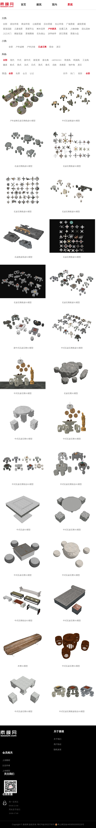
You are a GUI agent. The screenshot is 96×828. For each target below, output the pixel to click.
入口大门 (7, 33)
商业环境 (25, 24)
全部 (5, 24)
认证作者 (6, 765)
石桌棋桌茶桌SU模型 (24, 257)
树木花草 (41, 29)
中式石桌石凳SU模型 (23, 393)
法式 (26, 65)
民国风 (76, 60)
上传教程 (6, 760)
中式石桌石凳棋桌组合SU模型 (72, 711)
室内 (54, 4)
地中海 (72, 65)
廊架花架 (18, 33)
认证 (32, 73)
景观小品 (74, 33)
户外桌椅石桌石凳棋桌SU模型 (23, 121)
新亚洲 (36, 60)
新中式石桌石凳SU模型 (24, 348)
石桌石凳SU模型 (71, 393)
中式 (19, 60)
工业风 (86, 60)
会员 (25, 73)
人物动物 (74, 29)
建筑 (39, 4)
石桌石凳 (42, 47)
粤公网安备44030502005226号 (71, 824)
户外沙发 (31, 47)
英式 (40, 65)
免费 (18, 73)
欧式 (12, 65)
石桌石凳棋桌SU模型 (24, 166)
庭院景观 (81, 24)
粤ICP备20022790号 (46, 824)
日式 (33, 65)
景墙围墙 (29, 33)
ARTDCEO (56, 60)
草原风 (67, 60)
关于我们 (57, 739)
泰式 (47, 65)
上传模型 (6, 771)
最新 (80, 73)
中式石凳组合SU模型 (24, 620)
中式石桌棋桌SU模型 (71, 121)
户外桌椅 (20, 47)
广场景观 (70, 24)
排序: (65, 73)
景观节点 (29, 29)
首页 (23, 4)
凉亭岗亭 (52, 33)
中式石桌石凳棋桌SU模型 (72, 348)
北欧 (54, 65)
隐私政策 (57, 749)
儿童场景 (18, 29)
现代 (12, 60)
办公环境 (59, 24)
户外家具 (52, 29)
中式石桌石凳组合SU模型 (23, 484)
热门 (72, 73)
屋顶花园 (7, 29)
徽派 (5, 65)
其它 (58, 47)
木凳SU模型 (23, 666)
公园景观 (37, 24)
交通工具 (63, 29)
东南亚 (62, 65)
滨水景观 (48, 24)
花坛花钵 (86, 29)
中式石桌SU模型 (23, 530)
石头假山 (41, 33)
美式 (19, 65)
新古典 (45, 60)
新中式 (27, 60)
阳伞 (51, 47)
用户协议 (57, 744)
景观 (70, 4)
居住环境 (14, 24)
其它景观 (63, 33)
